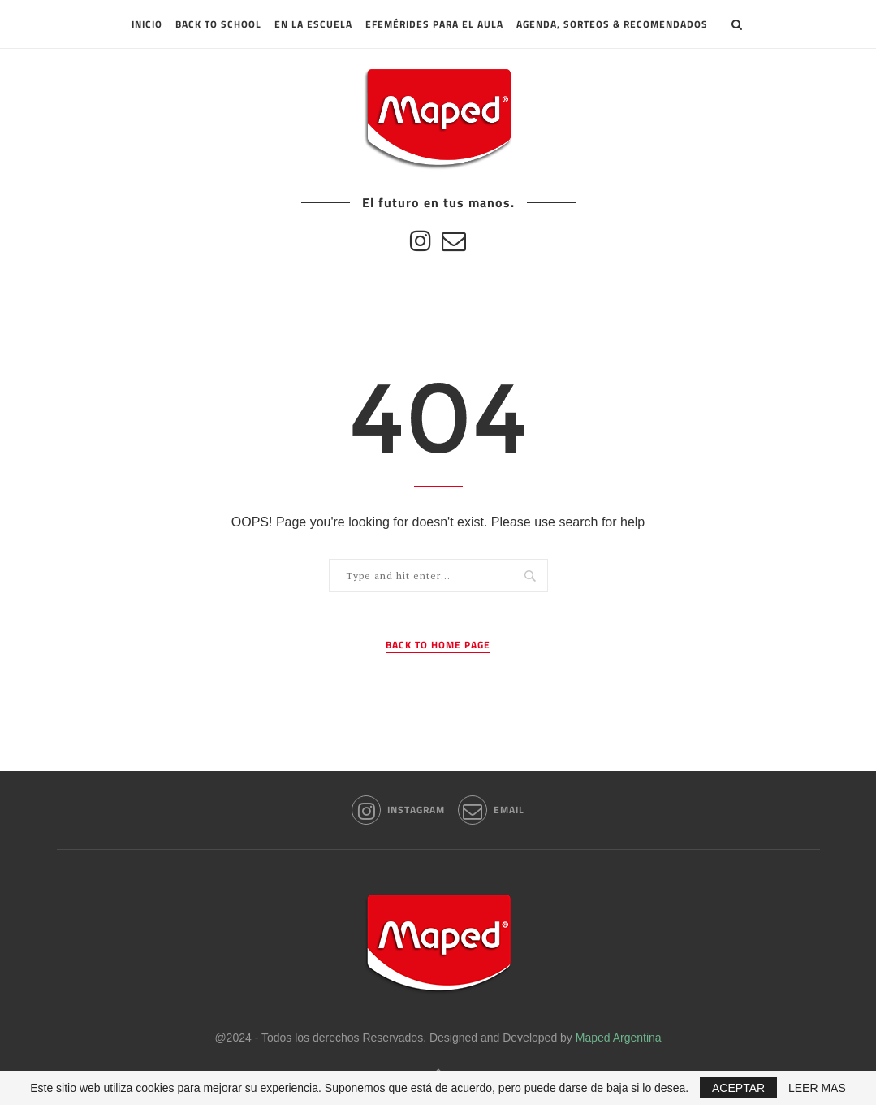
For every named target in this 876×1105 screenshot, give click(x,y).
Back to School (218, 24)
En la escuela (313, 24)
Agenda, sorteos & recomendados (612, 24)
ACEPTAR (738, 1087)
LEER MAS (817, 1088)
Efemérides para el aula (434, 24)
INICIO (147, 24)
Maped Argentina (619, 1037)
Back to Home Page (438, 645)
